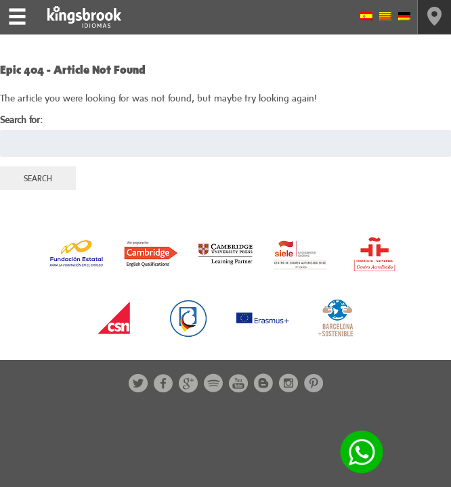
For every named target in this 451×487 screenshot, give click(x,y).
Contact (434, 17)
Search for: (21, 119)
